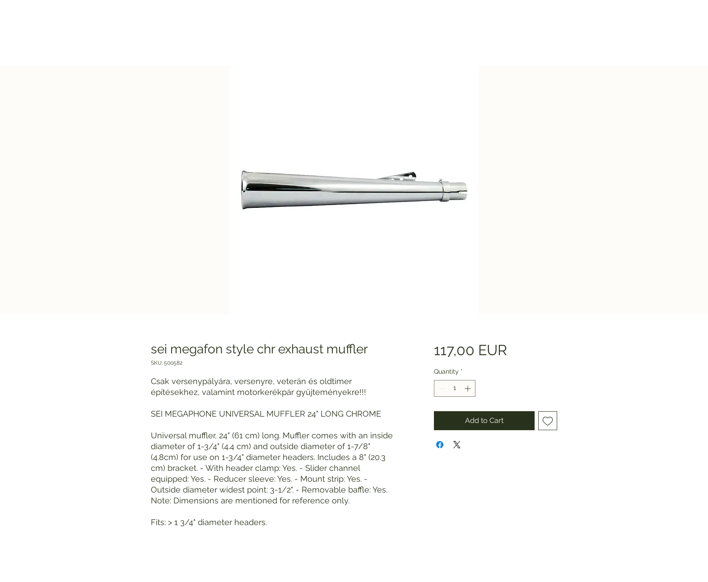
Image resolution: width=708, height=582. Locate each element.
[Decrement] (441, 388)
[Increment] (468, 388)
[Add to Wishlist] (547, 420)
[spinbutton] (455, 388)
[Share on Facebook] (439, 444)
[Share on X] (457, 444)
